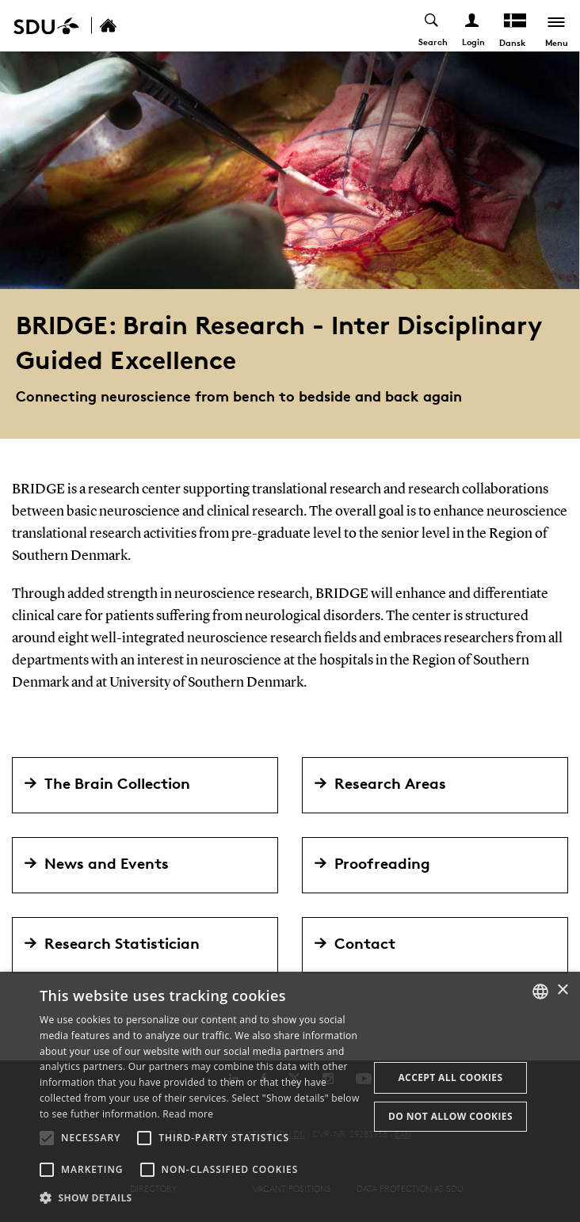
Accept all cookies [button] (450, 1077)
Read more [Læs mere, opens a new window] (187, 1114)
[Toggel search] (432, 25)
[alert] (290, 1097)
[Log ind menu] (472, 25)
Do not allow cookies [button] (450, 1116)
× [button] (562, 990)
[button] (47, 1138)
